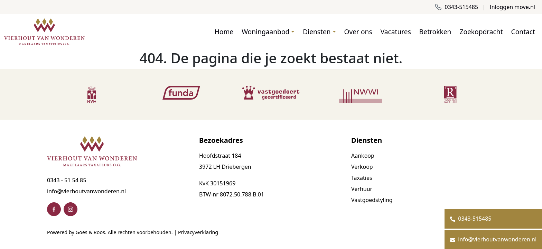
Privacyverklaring (198, 232)
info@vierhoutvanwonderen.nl (86, 191)
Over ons (358, 31)
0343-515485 (456, 7)
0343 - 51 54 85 (66, 180)
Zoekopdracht (481, 31)
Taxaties (361, 178)
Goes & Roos (90, 232)
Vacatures (396, 31)
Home (224, 31)
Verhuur (361, 189)
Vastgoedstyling (372, 200)
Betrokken (435, 31)
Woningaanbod (265, 31)
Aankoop (362, 155)
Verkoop (362, 166)
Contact (523, 31)
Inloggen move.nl (512, 7)
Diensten (316, 31)
